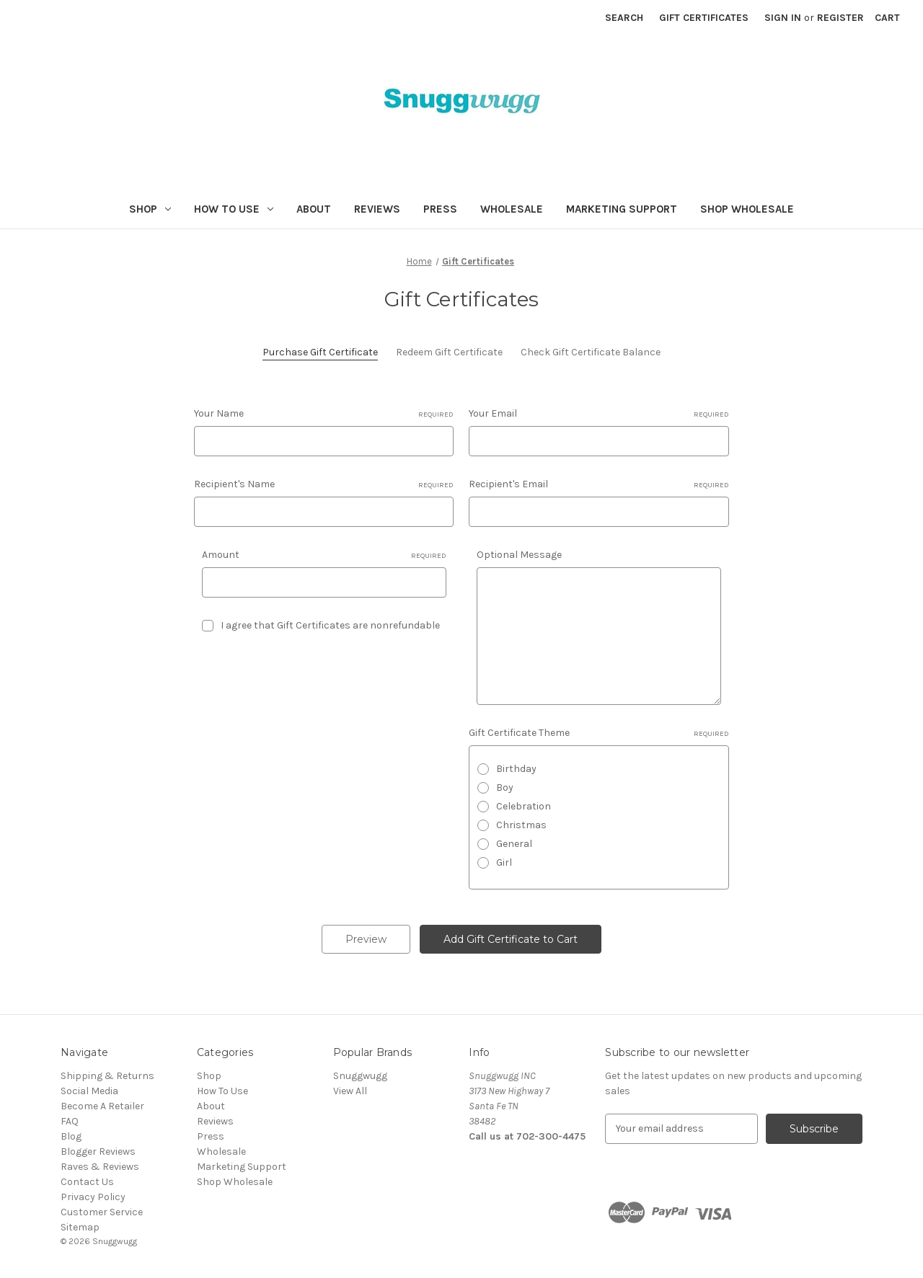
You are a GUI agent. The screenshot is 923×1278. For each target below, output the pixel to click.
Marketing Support (621, 209)
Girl (504, 862)
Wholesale (511, 209)
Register (840, 18)
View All (350, 1091)
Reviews (377, 209)
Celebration (523, 806)
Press (440, 209)
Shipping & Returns (107, 1076)
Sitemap (80, 1227)
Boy (504, 787)
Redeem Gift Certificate (449, 352)
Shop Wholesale (747, 209)
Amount (324, 555)
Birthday (516, 769)
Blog (71, 1136)
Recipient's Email (598, 484)
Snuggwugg (360, 1076)
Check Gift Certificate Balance (591, 352)
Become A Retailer (102, 1106)
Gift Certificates (703, 18)
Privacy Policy (93, 1197)
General (514, 844)
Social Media (89, 1091)
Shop (150, 209)
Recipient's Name (324, 484)
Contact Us (87, 1182)
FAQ (70, 1121)
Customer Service (102, 1212)
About (313, 209)
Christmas (521, 825)
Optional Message (519, 555)
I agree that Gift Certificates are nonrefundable (330, 625)
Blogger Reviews (98, 1151)
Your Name (324, 413)
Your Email (598, 413)
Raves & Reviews (100, 1167)
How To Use (233, 209)
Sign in (782, 18)
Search (624, 18)
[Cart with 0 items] (887, 17)
